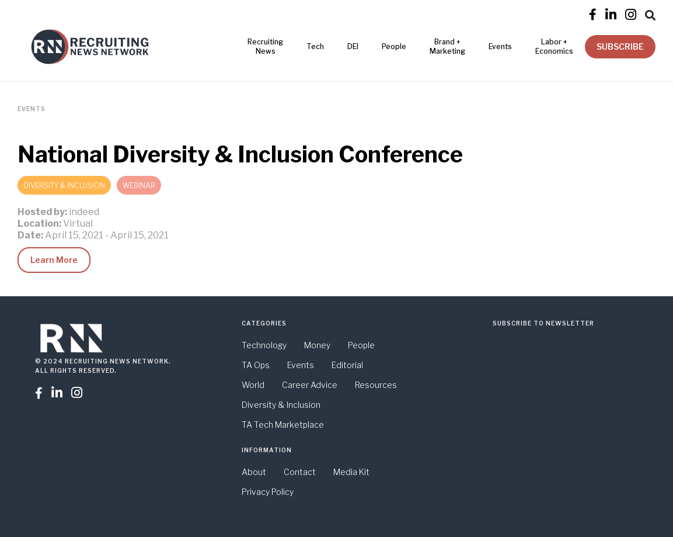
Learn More (54, 260)
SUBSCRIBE (620, 46)
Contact (300, 472)
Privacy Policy (268, 492)
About (254, 472)
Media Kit (351, 472)
